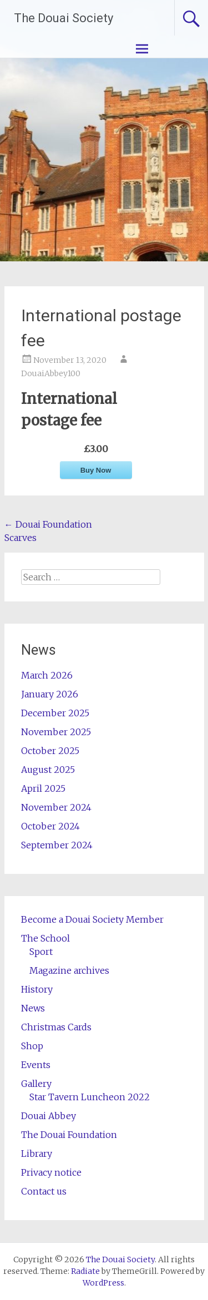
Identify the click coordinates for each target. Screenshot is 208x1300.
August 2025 (48, 769)
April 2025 (43, 788)
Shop (32, 1045)
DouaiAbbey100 (50, 373)
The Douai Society (63, 18)
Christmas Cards (56, 1027)
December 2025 (55, 713)
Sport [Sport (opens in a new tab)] (41, 951)
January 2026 (49, 694)
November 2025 (56, 731)
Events (35, 1064)
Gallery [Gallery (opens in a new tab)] (36, 1083)
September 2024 (57, 845)
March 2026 (47, 675)
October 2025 (50, 750)
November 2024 (56, 807)
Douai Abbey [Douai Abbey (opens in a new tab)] (48, 1115)
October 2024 (50, 826)
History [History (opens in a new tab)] (37, 989)
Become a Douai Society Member (92, 919)
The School (45, 938)
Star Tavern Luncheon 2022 (89, 1096)
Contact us (44, 1191)
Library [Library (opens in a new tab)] (36, 1153)
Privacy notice (51, 1172)
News (33, 1008)
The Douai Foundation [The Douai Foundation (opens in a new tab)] (69, 1134)
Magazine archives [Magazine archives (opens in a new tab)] (69, 970)
